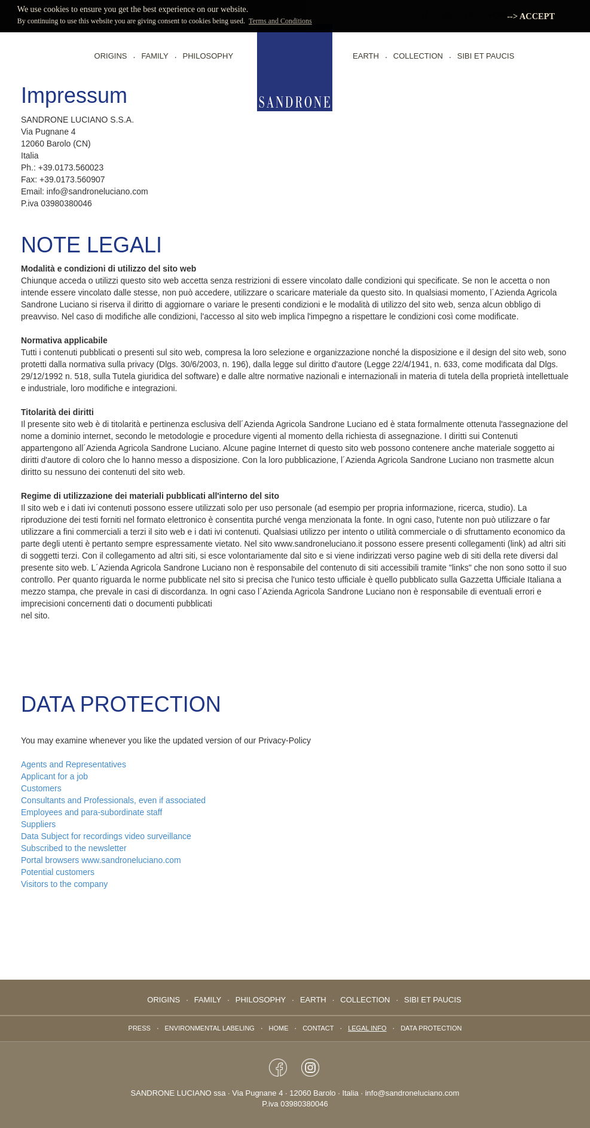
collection (418, 55)
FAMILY (154, 55)
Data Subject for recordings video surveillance (106, 836)
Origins (110, 55)
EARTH (366, 55)
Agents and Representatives (73, 764)
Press (140, 1028)
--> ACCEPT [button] (531, 16)
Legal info (367, 1028)
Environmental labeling (210, 1028)
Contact (318, 1028)
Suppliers (38, 824)
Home (279, 1028)
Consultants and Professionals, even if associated (113, 800)
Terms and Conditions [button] (280, 21)
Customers (41, 788)
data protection (431, 1028)
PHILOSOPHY (208, 55)
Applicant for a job (54, 776)
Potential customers (57, 872)
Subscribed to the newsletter (74, 848)
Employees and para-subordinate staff (91, 812)
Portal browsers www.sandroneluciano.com (104, 860)
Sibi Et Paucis (486, 55)
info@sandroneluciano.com (412, 1093)
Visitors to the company (64, 884)
